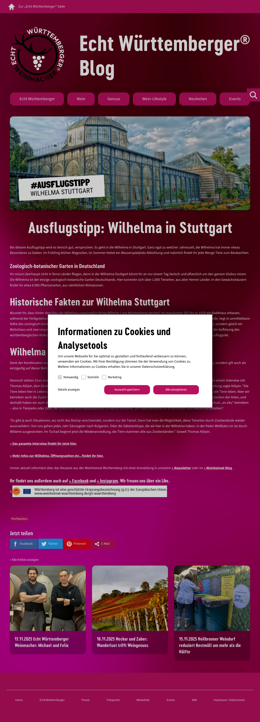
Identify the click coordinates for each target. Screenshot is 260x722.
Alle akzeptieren (176, 389)
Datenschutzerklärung (158, 366)
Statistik (90, 377)
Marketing (112, 377)
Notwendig (68, 377)
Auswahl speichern (127, 389)
